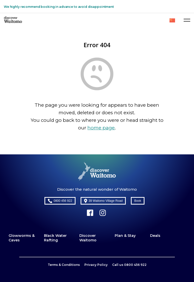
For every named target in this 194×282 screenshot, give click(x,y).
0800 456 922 (60, 201)
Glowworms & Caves (22, 237)
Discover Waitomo (87, 237)
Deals (155, 235)
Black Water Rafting (55, 237)
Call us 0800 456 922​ (129, 265)
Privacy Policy (96, 265)
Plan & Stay (125, 235)
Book (137, 201)
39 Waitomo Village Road (103, 201)
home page (101, 128)
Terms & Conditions (64, 265)
